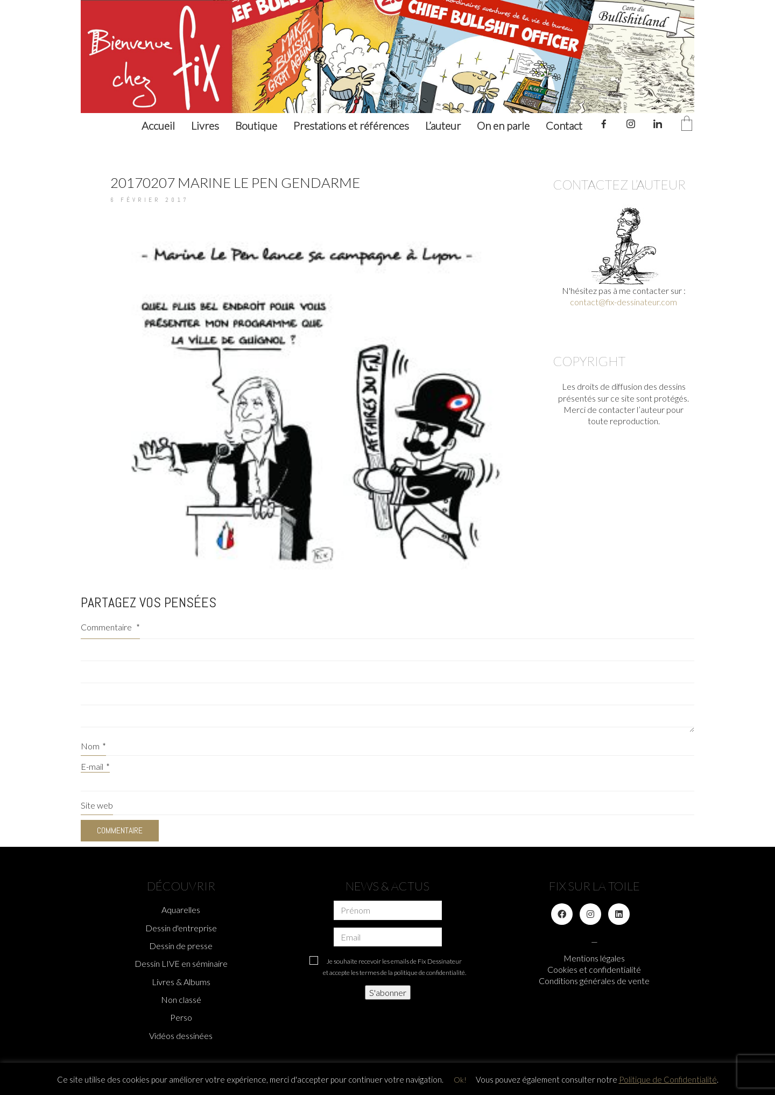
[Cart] (686, 124)
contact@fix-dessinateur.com (623, 302)
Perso (181, 1017)
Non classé (181, 999)
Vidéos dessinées (181, 1035)
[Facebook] (562, 914)
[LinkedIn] (619, 914)
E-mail (95, 766)
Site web (97, 805)
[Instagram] (590, 914)
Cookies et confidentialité (594, 969)
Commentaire (110, 627)
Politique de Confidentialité (668, 1079)
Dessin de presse (181, 945)
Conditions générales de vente (594, 980)
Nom (93, 746)
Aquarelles (180, 909)
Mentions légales (594, 958)
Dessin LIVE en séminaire (181, 963)
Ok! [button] (460, 1079)
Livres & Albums (181, 982)
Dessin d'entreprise (181, 928)
